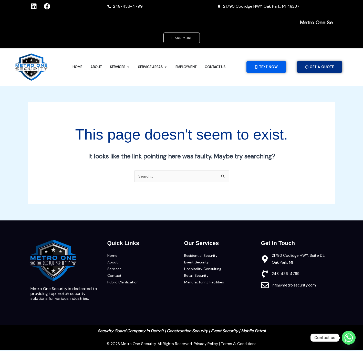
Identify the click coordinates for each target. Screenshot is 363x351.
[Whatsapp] (349, 338)
